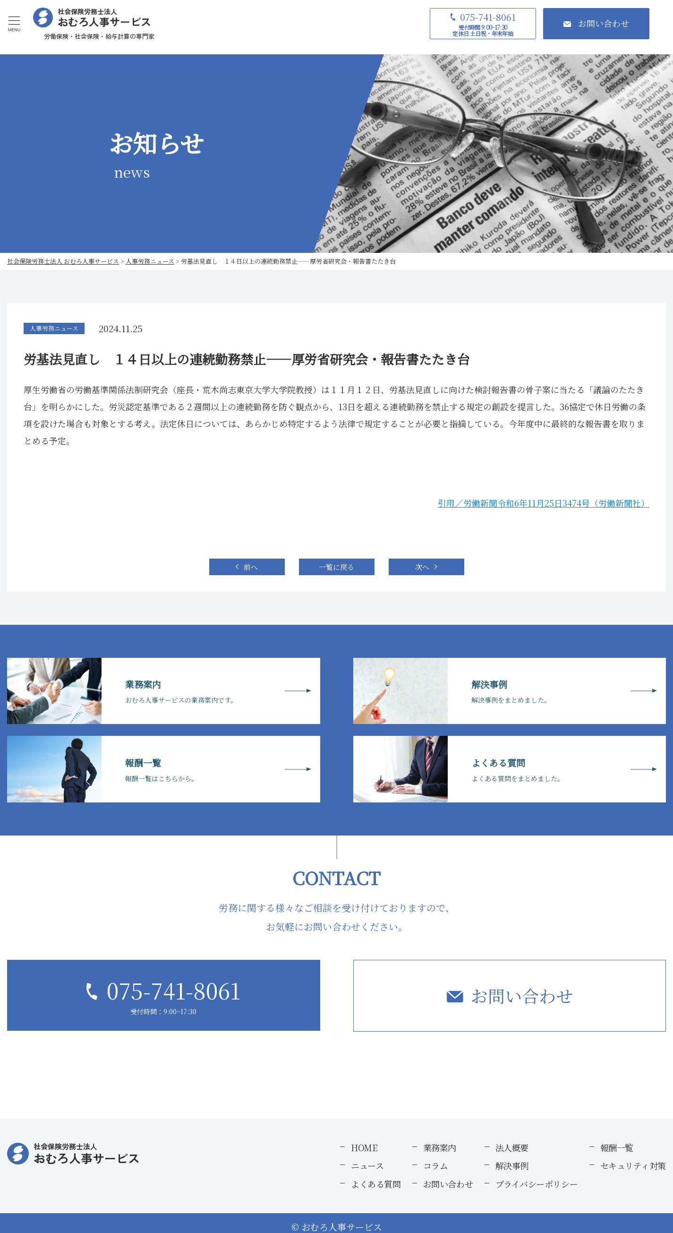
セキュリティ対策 (633, 1165)
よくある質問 (375, 1184)
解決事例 (511, 1165)
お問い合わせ (522, 995)
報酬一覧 (616, 1147)
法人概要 (511, 1147)
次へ (422, 567)
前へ (251, 567)
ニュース (367, 1165)
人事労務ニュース (54, 328)
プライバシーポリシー (536, 1184)
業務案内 (439, 1147)
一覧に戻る (336, 567)
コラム (435, 1165)
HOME (364, 1147)
